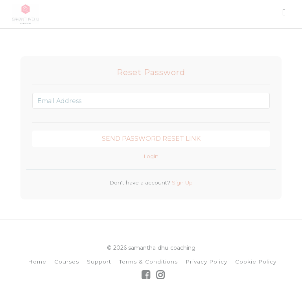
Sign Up (181, 182)
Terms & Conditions (148, 261)
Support (99, 261)
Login (151, 156)
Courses (66, 261)
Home (37, 261)
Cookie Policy (255, 261)
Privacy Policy (206, 261)
